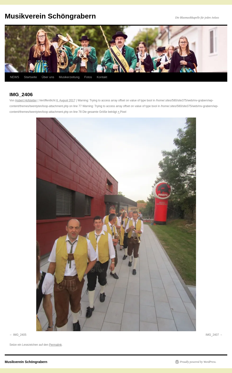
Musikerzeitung (69, 77)
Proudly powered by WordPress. (198, 362)
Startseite (30, 77)
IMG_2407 (212, 334)
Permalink (55, 344)
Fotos (88, 77)
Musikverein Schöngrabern (50, 16)
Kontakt (102, 77)
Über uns (48, 77)
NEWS (14, 77)
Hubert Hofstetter (26, 100)
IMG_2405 (19, 334)
